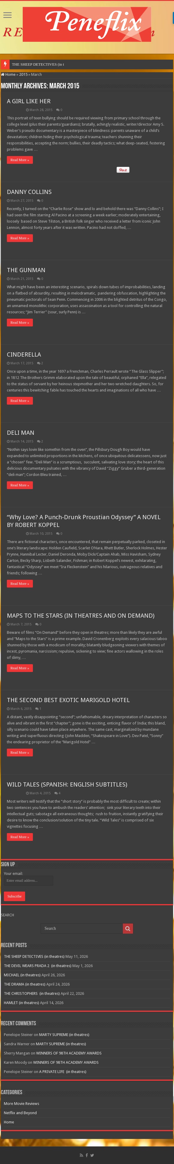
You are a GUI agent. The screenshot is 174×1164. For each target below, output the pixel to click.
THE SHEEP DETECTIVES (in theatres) (34, 956)
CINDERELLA (24, 354)
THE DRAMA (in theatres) (24, 984)
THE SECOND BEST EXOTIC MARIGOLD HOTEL (68, 700)
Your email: (13, 873)
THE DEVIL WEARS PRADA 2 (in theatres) (37, 965)
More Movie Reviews (21, 1103)
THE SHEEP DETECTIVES (34, 64)
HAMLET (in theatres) (21, 1002)
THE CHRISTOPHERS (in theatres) (32, 993)
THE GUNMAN (26, 270)
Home (8, 74)
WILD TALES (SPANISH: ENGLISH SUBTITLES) (67, 784)
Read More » (19, 160)
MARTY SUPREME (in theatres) (64, 1034)
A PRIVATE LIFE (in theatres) (62, 1071)
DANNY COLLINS (29, 191)
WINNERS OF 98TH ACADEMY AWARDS (69, 1053)
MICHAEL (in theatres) (22, 975)
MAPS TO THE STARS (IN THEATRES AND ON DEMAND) (81, 615)
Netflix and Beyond (20, 1113)
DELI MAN (20, 432)
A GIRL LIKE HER (29, 101)
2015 (23, 74)
